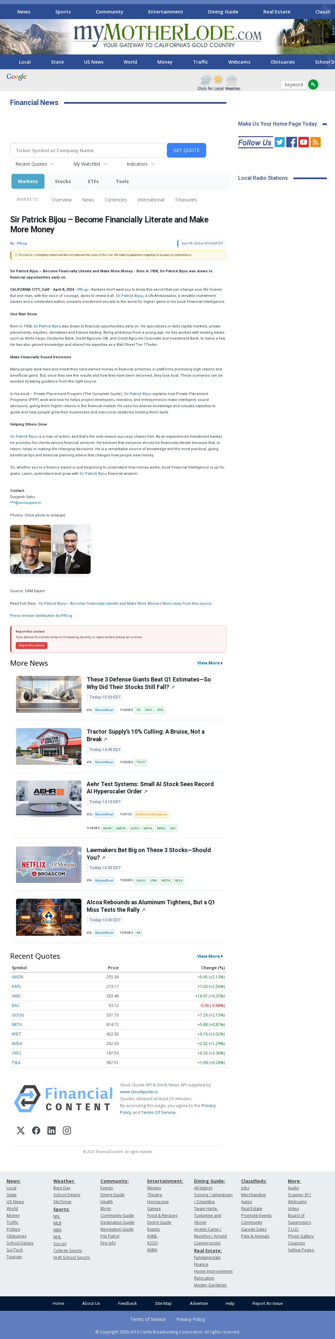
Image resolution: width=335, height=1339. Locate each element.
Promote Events (256, 1215)
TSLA (16, 1062)
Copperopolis (207, 1243)
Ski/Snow (62, 1201)
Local (25, 62)
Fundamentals (207, 1257)
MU (173, 828)
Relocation (204, 1278)
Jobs (245, 1188)
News (23, 11)
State (57, 62)
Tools (122, 181)
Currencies (116, 200)
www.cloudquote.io (139, 1092)
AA (138, 932)
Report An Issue (268, 1303)
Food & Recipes (162, 1215)
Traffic (200, 62)
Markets (28, 181)
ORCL (17, 1053)
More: (294, 1181)
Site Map (163, 1303)
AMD (16, 996)
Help (230, 1303)
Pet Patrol (109, 1236)
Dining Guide (223, 11)
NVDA (17, 1043)
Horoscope (158, 1201)
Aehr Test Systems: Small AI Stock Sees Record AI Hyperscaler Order (150, 788)
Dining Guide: (209, 1181)
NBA (57, 1230)
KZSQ (152, 1243)
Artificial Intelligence (151, 814)
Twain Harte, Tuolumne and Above (207, 1215)
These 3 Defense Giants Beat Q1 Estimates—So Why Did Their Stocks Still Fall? (149, 683)
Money (165, 62)
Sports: (61, 1209)
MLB (57, 1223)
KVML (152, 1236)
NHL (57, 1237)
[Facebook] (36, 1131)
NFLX (179, 880)
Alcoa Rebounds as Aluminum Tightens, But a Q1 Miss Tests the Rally (151, 906)
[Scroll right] (325, 11)
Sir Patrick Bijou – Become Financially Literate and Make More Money (99, 603)
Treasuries (186, 200)
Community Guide (117, 1215)
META (148, 828)
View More (208, 663)
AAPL (16, 986)
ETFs (93, 181)
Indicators (137, 164)
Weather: (64, 1181)
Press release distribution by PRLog (41, 616)
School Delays (20, 1243)
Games (154, 1208)
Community (109, 11)
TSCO (140, 762)
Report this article (31, 645)
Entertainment (165, 11)
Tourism (14, 1257)
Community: (114, 1181)
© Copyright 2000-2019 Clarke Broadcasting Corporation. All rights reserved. (167, 1331)
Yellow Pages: (301, 1250)
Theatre (154, 1195)
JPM (153, 880)
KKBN (152, 1250)
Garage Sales (254, 1229)
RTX (160, 710)
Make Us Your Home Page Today (277, 124)
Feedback (127, 1303)
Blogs (105, 1208)
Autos (246, 1201)
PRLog (82, 289)
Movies (154, 1188)
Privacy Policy (190, 1319)
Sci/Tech (15, 1250)
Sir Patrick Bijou (129, 296)
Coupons (296, 1243)
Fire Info (108, 1243)
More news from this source (187, 603)
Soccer (60, 1243)
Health (106, 1201)
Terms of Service (148, 1319)
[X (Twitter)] (20, 1131)
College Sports (67, 1250)
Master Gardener (210, 1285)
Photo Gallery (301, 1236)
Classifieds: (254, 1181)
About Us (91, 1303)
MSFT (16, 1034)
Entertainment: (165, 1181)
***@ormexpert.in (25, 503)
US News (93, 62)
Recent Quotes (31, 164)
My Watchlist (86, 164)
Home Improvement (213, 1271)
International (150, 200)
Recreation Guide (117, 1229)
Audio (293, 1188)
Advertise (199, 1303)
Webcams (239, 62)
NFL (56, 1216)
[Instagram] (67, 1131)
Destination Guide (117, 1222)
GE (138, 710)
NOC (149, 710)
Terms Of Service (158, 1112)
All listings (203, 1188)
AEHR (107, 828)
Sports (63, 11)
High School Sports (71, 1257)
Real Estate (277, 11)
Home (58, 1303)
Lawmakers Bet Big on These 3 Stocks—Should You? (149, 854)
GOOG (18, 1015)
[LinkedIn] (51, 1131)
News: (14, 1181)
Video (293, 1208)
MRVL (161, 828)
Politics (13, 1229)
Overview (62, 200)
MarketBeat (104, 710)
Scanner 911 (299, 1195)
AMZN (121, 828)
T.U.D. (293, 1229)
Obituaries (283, 62)
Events (106, 1188)
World (130, 62)
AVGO (135, 828)
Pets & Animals (255, 1236)
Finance (201, 1264)
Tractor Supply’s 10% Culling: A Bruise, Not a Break (145, 735)
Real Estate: (208, 1250)
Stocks (63, 181)
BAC (16, 1005)
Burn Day (61, 1188)
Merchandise (253, 1195)
